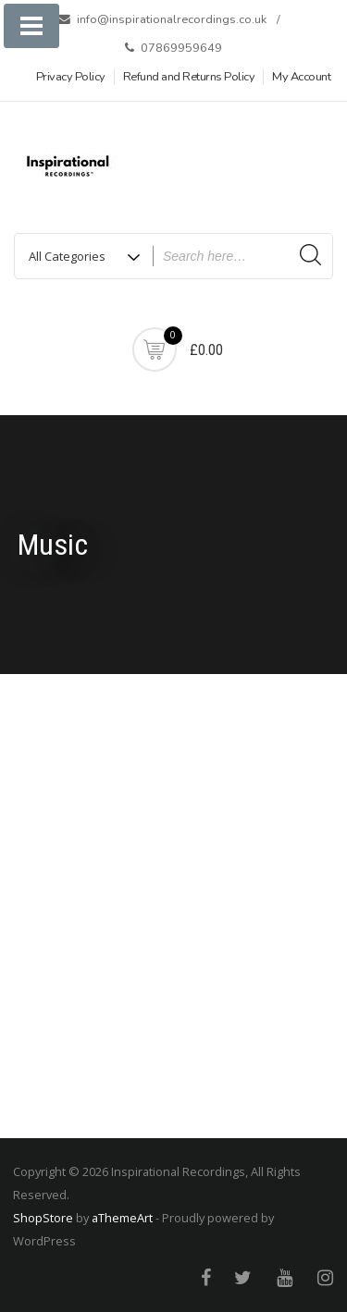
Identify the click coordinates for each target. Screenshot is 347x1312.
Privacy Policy (70, 76)
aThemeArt (122, 1217)
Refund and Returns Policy (189, 76)
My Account (301, 76)
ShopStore (43, 1217)
